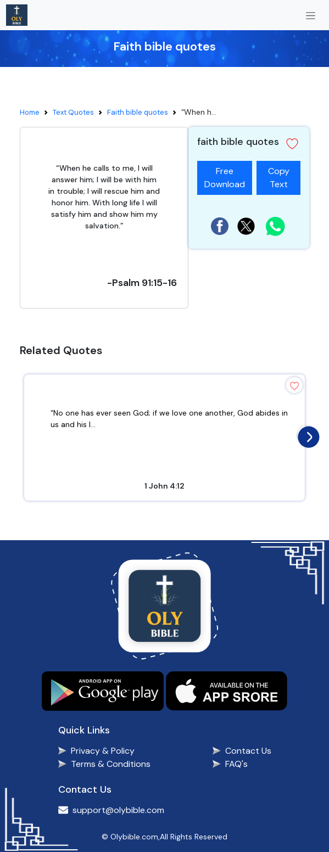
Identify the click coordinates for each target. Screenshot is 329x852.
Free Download (224, 177)
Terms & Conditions (110, 764)
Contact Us (248, 750)
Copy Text (278, 175)
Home (30, 112)
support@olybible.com (118, 810)
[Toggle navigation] (310, 15)
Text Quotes (73, 112)
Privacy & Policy (103, 750)
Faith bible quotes (137, 112)
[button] (292, 144)
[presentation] (306, 434)
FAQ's (236, 764)
